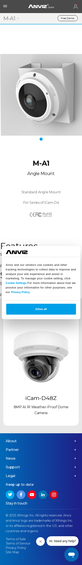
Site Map (12, 552)
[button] (41, 139)
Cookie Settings (16, 283)
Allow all (41, 309)
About (11, 441)
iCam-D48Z (40, 398)
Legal (10, 476)
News (11, 458)
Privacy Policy (20, 292)
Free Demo (67, 18)
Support (13, 467)
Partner (12, 450)
